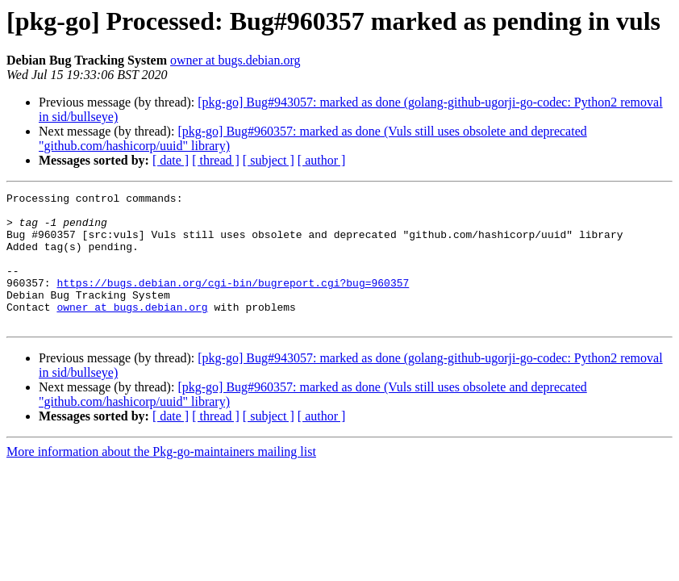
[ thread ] (216, 160)
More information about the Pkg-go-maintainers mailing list (161, 478)
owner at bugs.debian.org (235, 60)
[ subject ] (268, 160)
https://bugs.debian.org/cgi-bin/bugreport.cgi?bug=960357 (232, 302)
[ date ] (170, 160)
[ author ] (322, 160)
